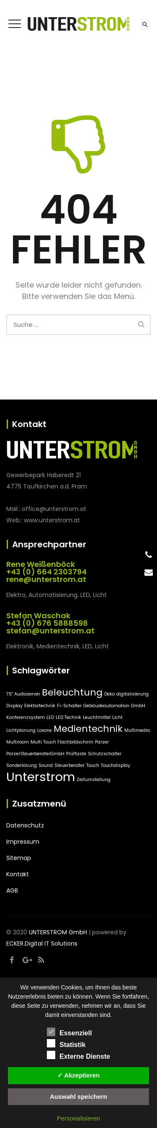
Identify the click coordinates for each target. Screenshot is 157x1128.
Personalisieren (78, 1118)
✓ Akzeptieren (78, 1075)
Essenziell (69, 1032)
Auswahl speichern (78, 1096)
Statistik (66, 1043)
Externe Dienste (78, 1055)
